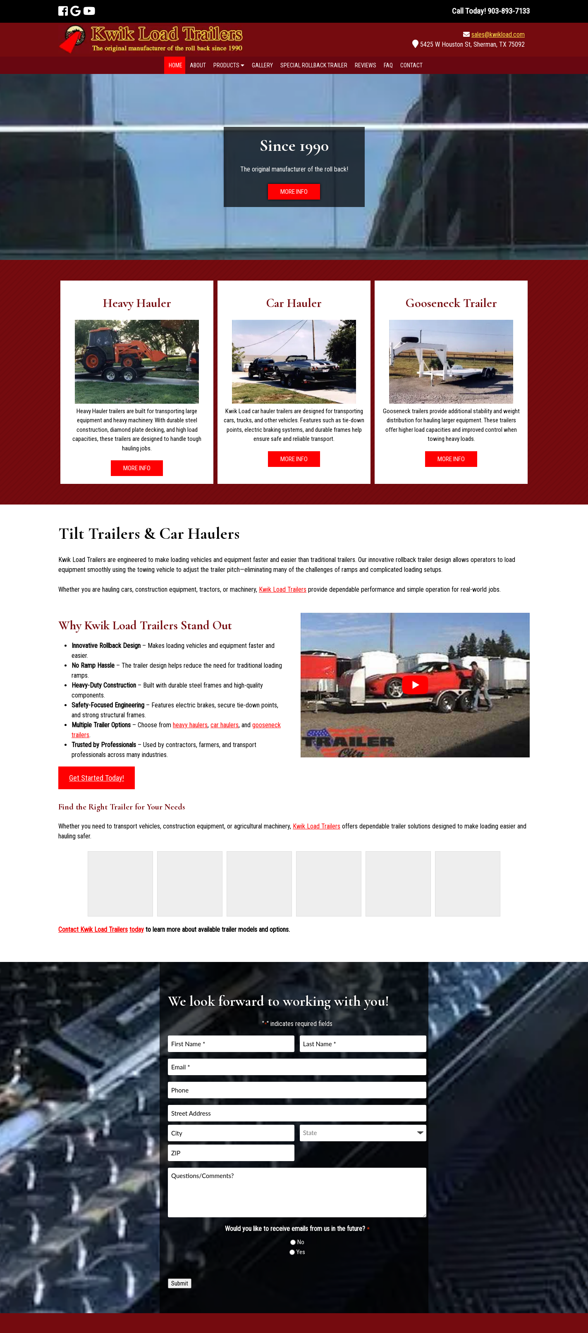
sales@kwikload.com (498, 34)
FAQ (388, 65)
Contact (411, 65)
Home (175, 65)
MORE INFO (294, 191)
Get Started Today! (96, 778)
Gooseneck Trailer (451, 303)
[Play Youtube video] (415, 685)
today (136, 929)
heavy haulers (190, 725)
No (300, 1242)
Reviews (365, 65)
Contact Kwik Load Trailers (93, 929)
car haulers (224, 725)
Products (228, 65)
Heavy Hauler (137, 303)
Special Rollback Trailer (313, 65)
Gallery (262, 65)
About (198, 65)
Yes (300, 1252)
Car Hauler (294, 303)
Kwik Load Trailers (282, 589)
